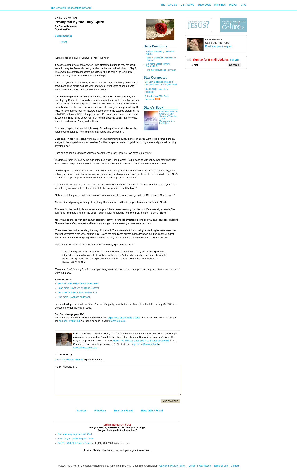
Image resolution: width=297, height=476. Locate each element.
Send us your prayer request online (76, 438)
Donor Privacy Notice (200, 465)
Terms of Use (221, 465)
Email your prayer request (218, 46)
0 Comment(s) (63, 35)
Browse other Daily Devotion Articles (78, 283)
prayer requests (117, 321)
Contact (235, 465)
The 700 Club (169, 4)
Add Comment (170, 401)
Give (243, 4)
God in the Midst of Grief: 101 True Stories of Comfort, (141, 340)
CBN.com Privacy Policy (172, 465)
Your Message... (118, 380)
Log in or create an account (69, 359)
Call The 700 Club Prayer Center (75, 443)
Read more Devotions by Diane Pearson (79, 288)
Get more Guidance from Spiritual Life (158, 65)
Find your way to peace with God (75, 434)
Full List (234, 60)
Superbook (204, 4)
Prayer (233, 4)
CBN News (187, 4)
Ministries (220, 4)
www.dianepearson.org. (85, 347)
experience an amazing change (124, 317)
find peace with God (69, 321)
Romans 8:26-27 (71, 262)
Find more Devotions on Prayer (161, 70)
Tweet (63, 42)
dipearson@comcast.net (145, 344)
